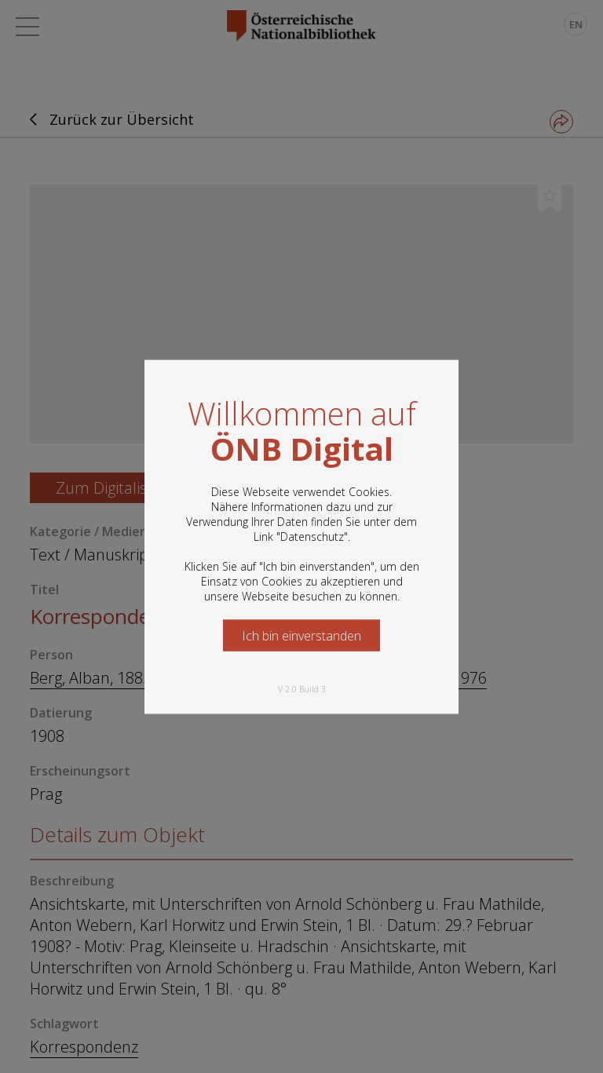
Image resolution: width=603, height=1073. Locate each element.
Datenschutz (312, 535)
